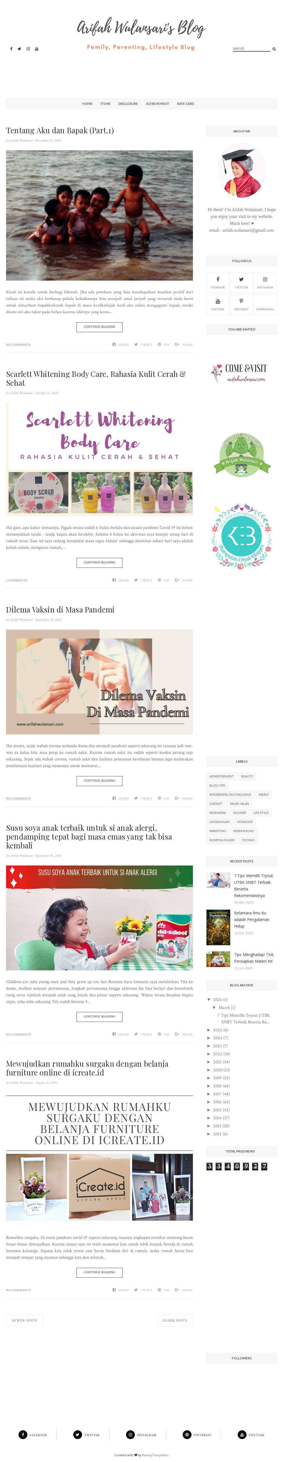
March (224, 1008)
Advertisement (221, 776)
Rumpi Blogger (221, 840)
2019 (217, 1078)
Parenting (217, 831)
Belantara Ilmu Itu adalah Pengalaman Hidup (251, 919)
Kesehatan (217, 812)
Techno (248, 840)
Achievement (157, 104)
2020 (217, 1070)
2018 (217, 1086)
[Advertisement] (140, 69)
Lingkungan (219, 822)
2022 (217, 1054)
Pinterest (241, 304)
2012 (217, 1134)
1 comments (16, 580)
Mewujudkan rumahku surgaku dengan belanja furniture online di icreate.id (89, 1068)
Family (264, 794)
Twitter (241, 282)
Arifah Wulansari (21, 141)
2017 (217, 1094)
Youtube (217, 304)
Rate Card (185, 104)
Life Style (261, 812)
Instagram (265, 282)
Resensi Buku (244, 831)
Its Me (106, 104)
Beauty (247, 776)
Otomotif (245, 822)
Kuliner (240, 812)
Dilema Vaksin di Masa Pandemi (61, 609)
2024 (217, 1038)
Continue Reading (99, 327)
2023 (217, 1046)
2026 (217, 1000)
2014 (217, 1118)
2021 (217, 1062)
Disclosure (128, 104)
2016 (217, 1102)
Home (87, 104)
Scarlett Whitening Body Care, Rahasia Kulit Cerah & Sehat (97, 378)
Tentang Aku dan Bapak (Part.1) (61, 130)
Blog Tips (217, 785)
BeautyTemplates (155, 1455)
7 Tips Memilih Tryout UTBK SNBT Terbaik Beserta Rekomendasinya (253, 885)
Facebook (218, 282)
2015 (217, 1110)
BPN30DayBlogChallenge (230, 794)
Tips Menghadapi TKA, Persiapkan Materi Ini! (254, 958)
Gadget (215, 803)
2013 (217, 1126)
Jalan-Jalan (239, 803)
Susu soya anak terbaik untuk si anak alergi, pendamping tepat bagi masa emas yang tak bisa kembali (90, 836)
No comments (18, 345)
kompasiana (265, 304)
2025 (217, 1030)
